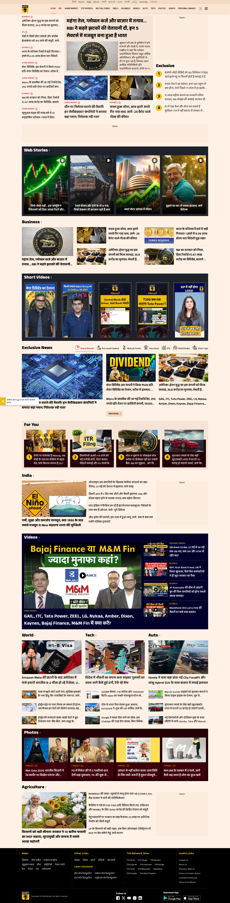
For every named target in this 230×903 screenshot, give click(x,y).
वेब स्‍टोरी (111, 860)
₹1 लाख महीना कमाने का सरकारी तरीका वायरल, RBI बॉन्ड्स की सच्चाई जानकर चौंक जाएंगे (186, 98)
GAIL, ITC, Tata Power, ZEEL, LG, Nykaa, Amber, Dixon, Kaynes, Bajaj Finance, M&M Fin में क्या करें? (79, 620)
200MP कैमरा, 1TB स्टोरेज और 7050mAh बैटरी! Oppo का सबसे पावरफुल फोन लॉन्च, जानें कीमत (122, 694)
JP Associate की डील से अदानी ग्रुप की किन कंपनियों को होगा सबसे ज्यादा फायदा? (187, 592)
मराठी (104, 2)
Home (53, 9)
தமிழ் (134, 2)
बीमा (39, 865)
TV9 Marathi (155, 860)
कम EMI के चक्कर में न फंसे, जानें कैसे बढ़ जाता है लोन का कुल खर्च (182, 773)
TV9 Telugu (142, 860)
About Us (183, 865)
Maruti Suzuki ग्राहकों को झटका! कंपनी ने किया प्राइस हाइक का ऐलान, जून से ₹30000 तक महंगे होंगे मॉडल (186, 694)
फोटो (93, 860)
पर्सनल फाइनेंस (50, 860)
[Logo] (25, 899)
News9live (157, 869)
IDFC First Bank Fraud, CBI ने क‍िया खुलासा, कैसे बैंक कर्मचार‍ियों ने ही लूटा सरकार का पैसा (186, 572)
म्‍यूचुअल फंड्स (28, 865)
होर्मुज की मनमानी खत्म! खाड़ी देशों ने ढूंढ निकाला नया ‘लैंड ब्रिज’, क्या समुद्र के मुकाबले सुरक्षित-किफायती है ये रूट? (58, 719)
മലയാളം (143, 2)
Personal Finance (187, 9)
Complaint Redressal (188, 878)
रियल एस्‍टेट (60, 865)
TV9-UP (153, 2)
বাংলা (119, 2)
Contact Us (183, 860)
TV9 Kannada (146, 865)
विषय (85, 860)
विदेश (30, 869)
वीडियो (101, 860)
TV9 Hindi (130, 860)
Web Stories (36, 151)
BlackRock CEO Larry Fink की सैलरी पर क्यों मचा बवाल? (185, 610)
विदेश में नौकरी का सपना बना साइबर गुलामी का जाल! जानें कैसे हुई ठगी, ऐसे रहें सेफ (114, 680)
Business (125, 9)
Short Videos (37, 278)
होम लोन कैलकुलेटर (83, 874)
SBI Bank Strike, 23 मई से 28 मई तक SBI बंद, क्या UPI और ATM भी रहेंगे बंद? (186, 552)
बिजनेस (25, 860)
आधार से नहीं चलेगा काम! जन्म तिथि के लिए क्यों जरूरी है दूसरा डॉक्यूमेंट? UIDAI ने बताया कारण (138, 773)
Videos (172, 9)
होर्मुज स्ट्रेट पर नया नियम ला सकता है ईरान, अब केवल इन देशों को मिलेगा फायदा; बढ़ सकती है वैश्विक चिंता (59, 706)
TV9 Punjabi (131, 873)
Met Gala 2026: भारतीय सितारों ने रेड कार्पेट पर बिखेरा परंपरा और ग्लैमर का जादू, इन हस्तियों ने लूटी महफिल (45, 773)
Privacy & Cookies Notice (189, 873)
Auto (145, 9)
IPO (60, 9)
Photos (162, 9)
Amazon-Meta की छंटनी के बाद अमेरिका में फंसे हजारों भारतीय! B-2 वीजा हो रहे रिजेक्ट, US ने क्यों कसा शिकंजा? (51, 680)
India (27, 476)
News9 (81, 2)
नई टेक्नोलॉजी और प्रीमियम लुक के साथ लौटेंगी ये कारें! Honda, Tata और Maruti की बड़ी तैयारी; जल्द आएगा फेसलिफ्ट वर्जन (186, 719)
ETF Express (87, 9)
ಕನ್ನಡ (89, 2)
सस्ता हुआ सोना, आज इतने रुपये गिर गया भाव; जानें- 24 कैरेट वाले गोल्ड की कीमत (130, 112)
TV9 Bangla (159, 865)
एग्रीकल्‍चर (46, 869)
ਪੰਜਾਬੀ (127, 2)
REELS (115, 9)
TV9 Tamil (130, 869)
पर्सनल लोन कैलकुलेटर (105, 874)
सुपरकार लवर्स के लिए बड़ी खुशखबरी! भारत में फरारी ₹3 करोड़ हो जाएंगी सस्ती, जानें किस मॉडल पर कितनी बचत (184, 706)
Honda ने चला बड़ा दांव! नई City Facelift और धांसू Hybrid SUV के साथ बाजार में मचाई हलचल (178, 680)
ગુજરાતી (111, 2)
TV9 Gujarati (131, 865)
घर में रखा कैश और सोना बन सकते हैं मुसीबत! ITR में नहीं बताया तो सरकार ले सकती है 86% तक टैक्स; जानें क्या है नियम (185, 109)
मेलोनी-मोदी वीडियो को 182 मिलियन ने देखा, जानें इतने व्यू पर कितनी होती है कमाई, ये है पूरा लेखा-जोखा (186, 75)
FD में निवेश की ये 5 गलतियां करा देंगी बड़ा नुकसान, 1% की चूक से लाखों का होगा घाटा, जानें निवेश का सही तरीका (91, 773)
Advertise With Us (187, 869)
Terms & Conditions (187, 882)
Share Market (71, 9)
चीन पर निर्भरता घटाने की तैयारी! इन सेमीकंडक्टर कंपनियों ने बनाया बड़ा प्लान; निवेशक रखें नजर (85, 112)
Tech (153, 9)
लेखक (77, 860)
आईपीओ (48, 865)
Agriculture (33, 787)
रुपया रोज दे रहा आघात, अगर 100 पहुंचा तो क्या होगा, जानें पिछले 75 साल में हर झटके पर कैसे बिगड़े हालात (186, 86)
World (136, 9)
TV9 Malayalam (144, 869)
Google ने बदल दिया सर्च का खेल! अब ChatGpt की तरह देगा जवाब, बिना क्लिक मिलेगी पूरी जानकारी (122, 719)
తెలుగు (96, 2)
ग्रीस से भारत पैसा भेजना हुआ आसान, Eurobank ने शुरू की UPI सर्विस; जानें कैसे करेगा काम (122, 706)
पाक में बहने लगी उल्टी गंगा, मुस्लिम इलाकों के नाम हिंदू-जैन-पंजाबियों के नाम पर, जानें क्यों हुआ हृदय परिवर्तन (59, 694)
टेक (37, 869)
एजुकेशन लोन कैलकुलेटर (106, 878)
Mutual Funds (103, 9)
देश (23, 869)
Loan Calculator (83, 867)
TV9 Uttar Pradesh (148, 873)
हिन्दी (74, 2)
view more (113, 414)
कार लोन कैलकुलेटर (83, 878)
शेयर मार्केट (36, 860)
